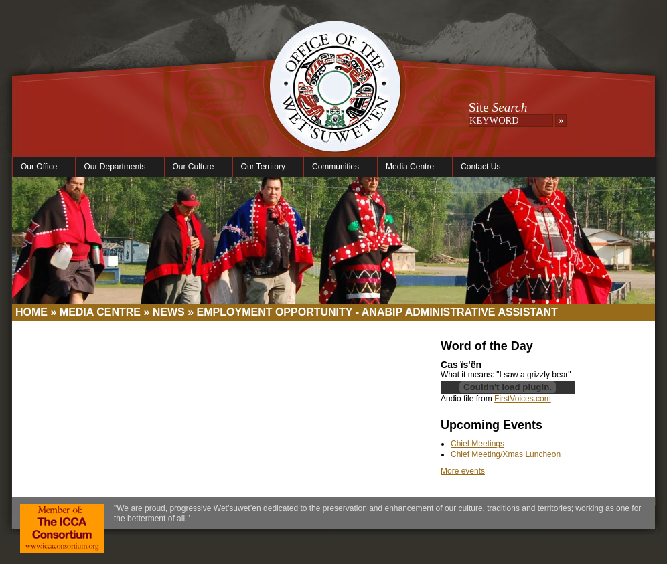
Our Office (40, 167)
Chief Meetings (477, 443)
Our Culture (195, 167)
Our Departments (116, 167)
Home (31, 312)
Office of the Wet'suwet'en (335, 100)
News (169, 312)
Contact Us (480, 166)
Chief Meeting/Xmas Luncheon (506, 454)
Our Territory (264, 167)
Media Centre (411, 167)
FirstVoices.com (522, 398)
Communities (337, 167)
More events (463, 471)
